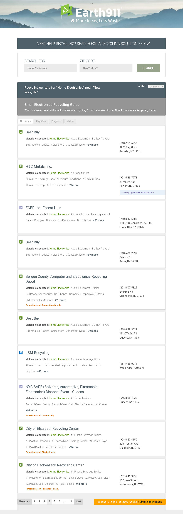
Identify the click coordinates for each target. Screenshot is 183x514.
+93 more (31, 410)
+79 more (73, 447)
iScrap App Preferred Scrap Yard (138, 192)
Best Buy (32, 132)
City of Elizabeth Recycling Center (52, 428)
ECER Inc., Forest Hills (43, 208)
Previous (24, 501)
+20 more (60, 300)
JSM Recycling (37, 353)
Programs (56, 121)
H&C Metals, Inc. (39, 166)
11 (70, 501)
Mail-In (70, 121)
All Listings (25, 121)
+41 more (42, 371)
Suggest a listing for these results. (129, 501)
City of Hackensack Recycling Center (55, 465)
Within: (151, 86)
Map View (41, 121)
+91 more (98, 220)
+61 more (81, 483)
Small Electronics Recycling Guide (135, 110)
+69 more (73, 185)
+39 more (92, 144)
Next (78, 501)
